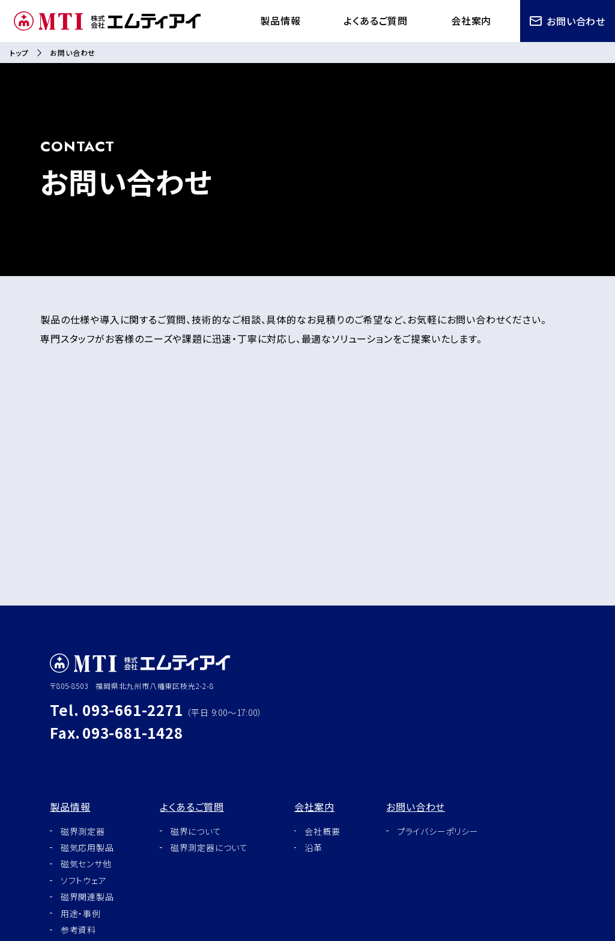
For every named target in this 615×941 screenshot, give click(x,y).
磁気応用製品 (87, 847)
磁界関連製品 (87, 897)
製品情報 (280, 20)
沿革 (313, 847)
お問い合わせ (567, 21)
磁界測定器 (83, 831)
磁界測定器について (209, 847)
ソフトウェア (84, 880)
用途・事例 (81, 913)
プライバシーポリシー (438, 831)
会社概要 (322, 831)
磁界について (196, 831)
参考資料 (78, 930)
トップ (19, 52)
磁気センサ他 (86, 864)
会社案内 (471, 20)
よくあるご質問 (376, 20)
